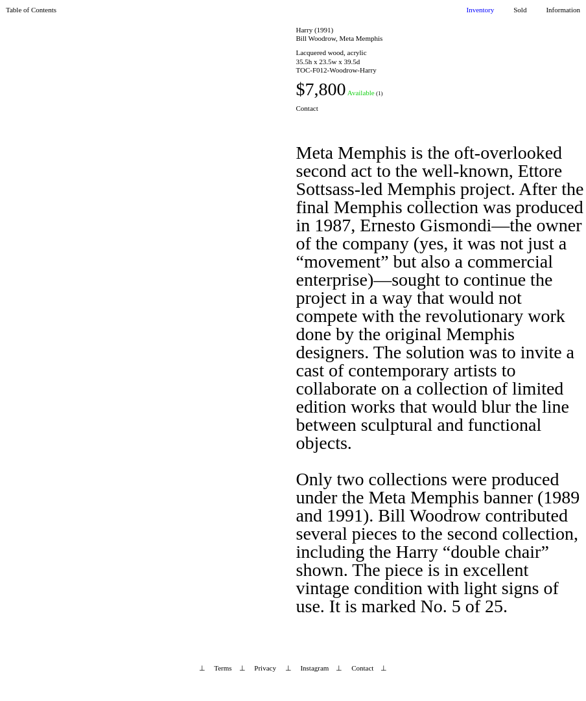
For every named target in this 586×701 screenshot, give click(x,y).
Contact (307, 108)
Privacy (265, 668)
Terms (222, 668)
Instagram (314, 668)
